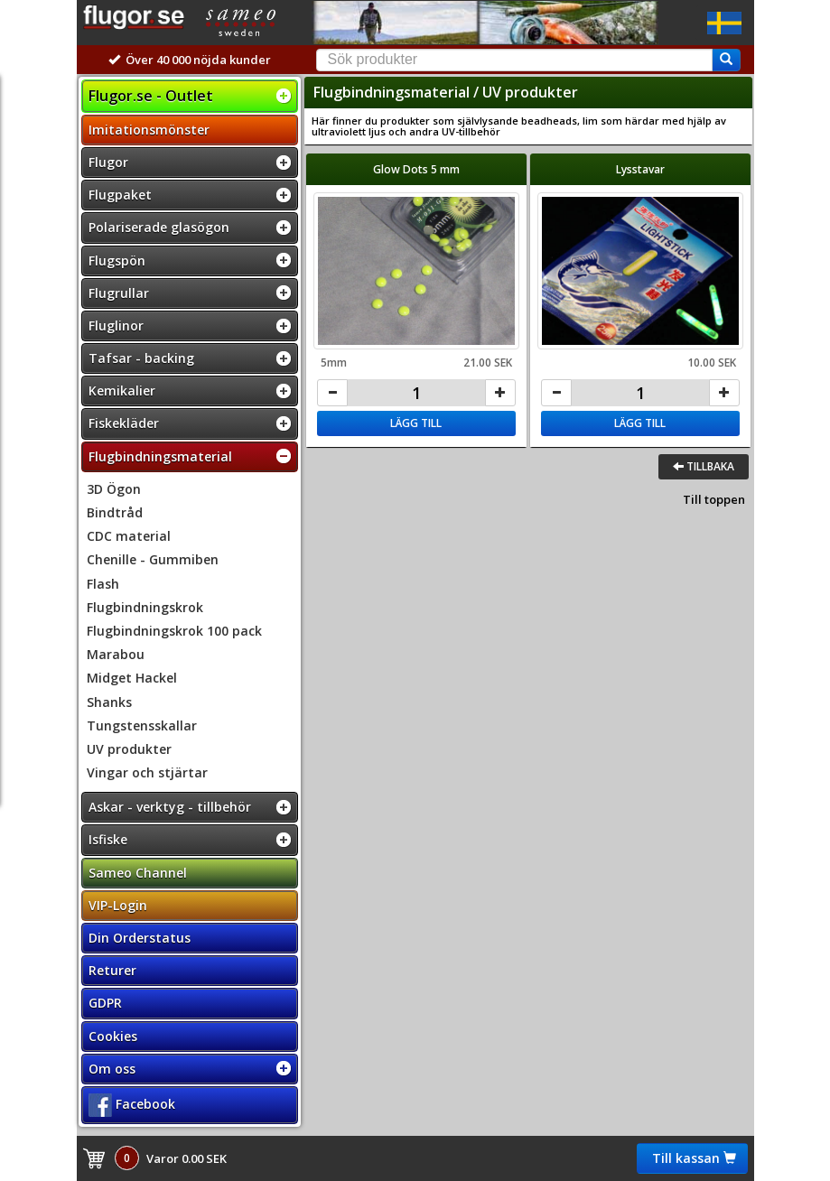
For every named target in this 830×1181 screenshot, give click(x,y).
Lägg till (416, 423)
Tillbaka (703, 466)
